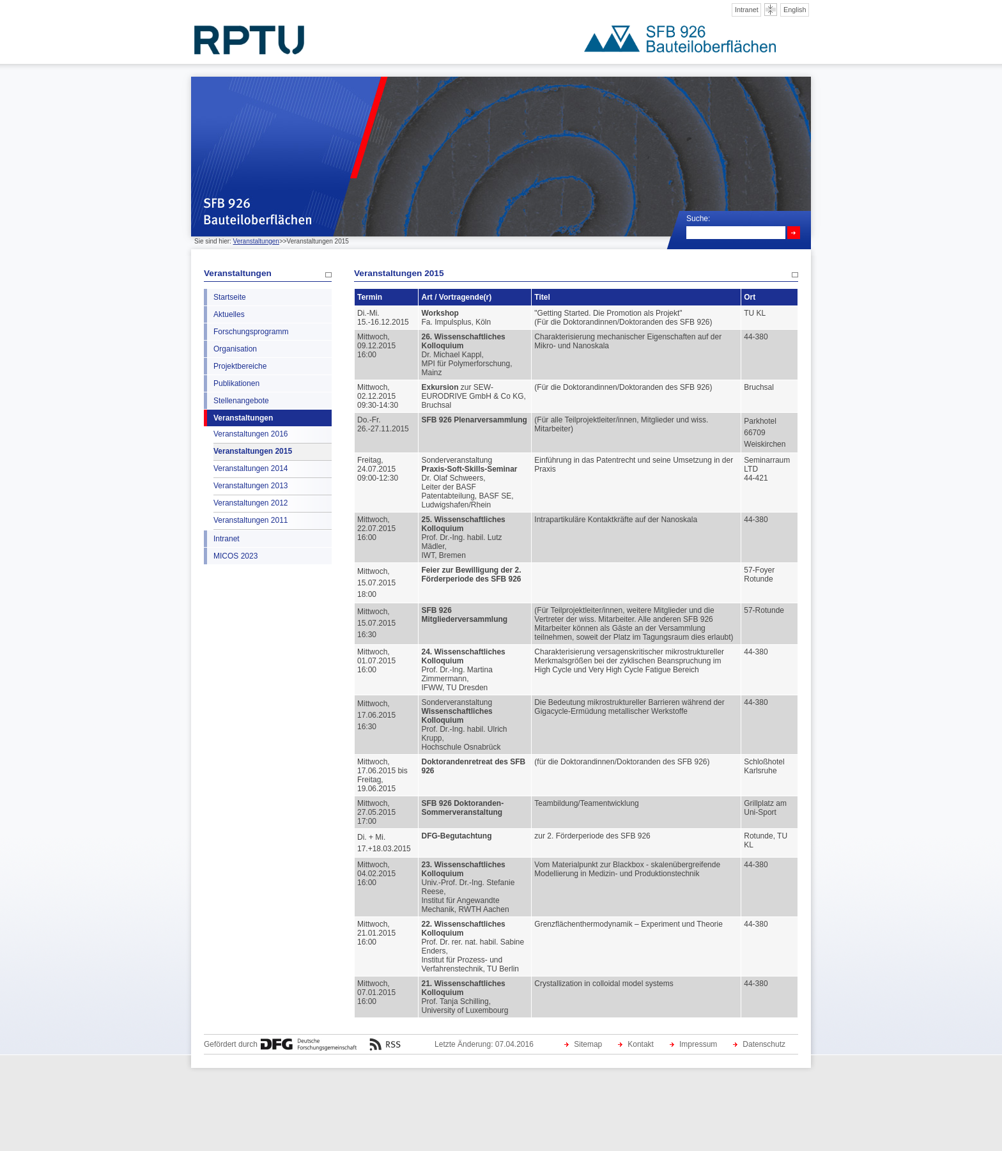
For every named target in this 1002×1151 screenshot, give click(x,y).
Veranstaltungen (256, 241)
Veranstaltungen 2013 (250, 485)
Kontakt (641, 1044)
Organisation (235, 348)
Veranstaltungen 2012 (250, 502)
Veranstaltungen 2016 (250, 433)
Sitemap (588, 1044)
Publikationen (236, 383)
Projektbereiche (239, 366)
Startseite (229, 297)
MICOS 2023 (235, 556)
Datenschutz (764, 1044)
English (794, 9)
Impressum (698, 1044)
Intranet (747, 9)
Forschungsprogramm (250, 331)
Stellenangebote (241, 400)
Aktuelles (229, 314)
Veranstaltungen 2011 (250, 520)
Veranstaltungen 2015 (252, 451)
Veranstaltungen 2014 (250, 468)
